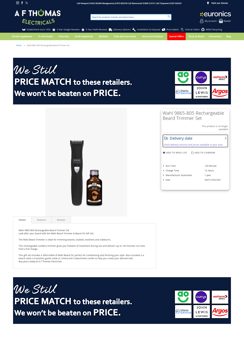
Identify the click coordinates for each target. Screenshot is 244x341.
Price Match (173, 29)
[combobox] (131, 17)
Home (19, 45)
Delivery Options (122, 29)
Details (22, 219)
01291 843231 (175, 3)
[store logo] (37, 17)
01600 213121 (149, 3)
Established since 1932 (39, 29)
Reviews (61, 219)
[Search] (169, 16)
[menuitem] (229, 36)
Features (41, 219)
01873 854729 (121, 3)
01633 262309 (95, 3)
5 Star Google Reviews (68, 29)
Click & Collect (192, 29)
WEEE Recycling (214, 29)
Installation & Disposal (148, 29)
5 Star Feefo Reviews (96, 29)
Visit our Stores (219, 3)
